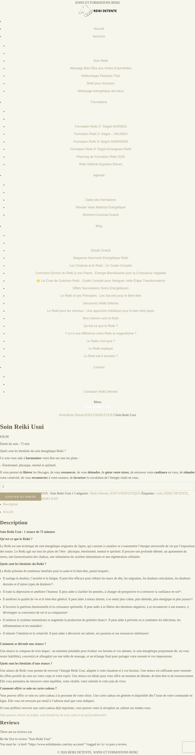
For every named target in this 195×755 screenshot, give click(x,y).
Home (63, 415)
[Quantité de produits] (97, 486)
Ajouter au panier (20, 496)
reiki (159, 493)
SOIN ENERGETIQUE (100, 415)
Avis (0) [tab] (8, 512)
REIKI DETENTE (176, 493)
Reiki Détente (76, 415)
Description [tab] (10, 504)
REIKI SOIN (49, 498)
